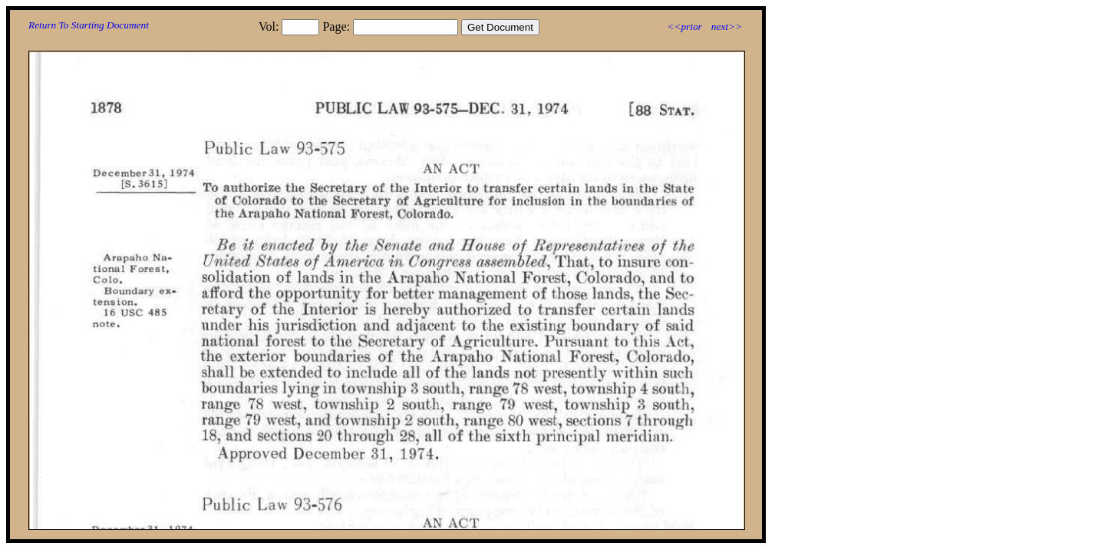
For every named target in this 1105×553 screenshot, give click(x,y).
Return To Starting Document (88, 25)
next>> (726, 26)
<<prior (684, 26)
